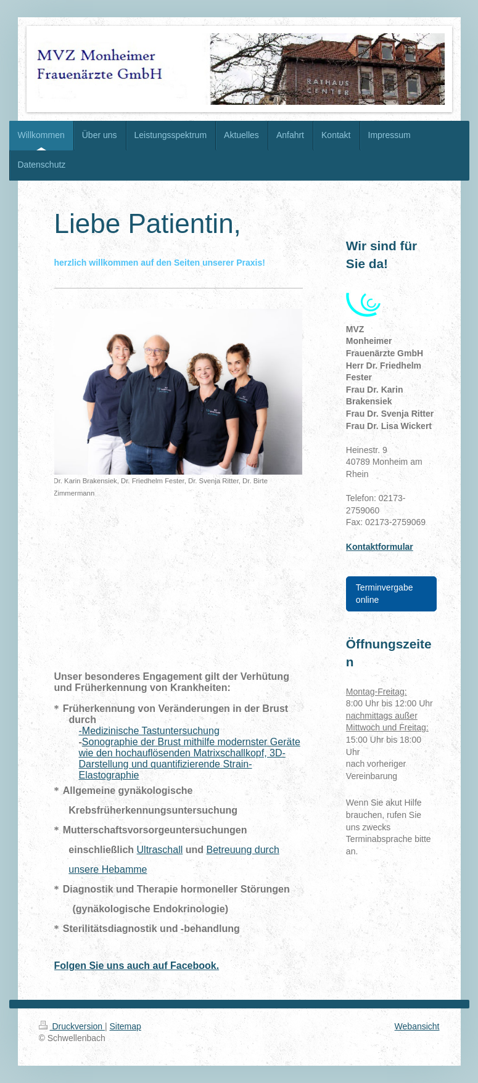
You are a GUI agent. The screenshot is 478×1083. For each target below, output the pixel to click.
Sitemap (125, 1026)
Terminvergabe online (384, 593)
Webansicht (417, 1026)
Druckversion (72, 1026)
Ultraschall (160, 849)
